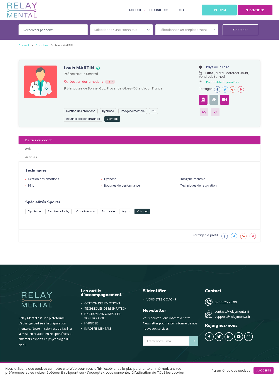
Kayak (126, 211)
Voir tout (112, 119)
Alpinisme (34, 211)
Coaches (42, 45)
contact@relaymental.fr (232, 311)
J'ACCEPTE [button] (263, 370)
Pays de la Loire (217, 67)
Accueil (24, 45)
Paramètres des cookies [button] (231, 371)
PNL (153, 111)
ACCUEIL (135, 10)
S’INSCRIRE (219, 10)
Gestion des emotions (86, 81)
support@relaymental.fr (232, 316)
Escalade (108, 211)
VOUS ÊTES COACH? (161, 299)
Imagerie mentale (133, 111)
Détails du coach (38, 140)
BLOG (179, 10)
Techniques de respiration (198, 185)
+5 (110, 82)
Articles (31, 157)
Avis (28, 149)
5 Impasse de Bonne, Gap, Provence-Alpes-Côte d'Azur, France (113, 88)
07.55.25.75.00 (226, 302)
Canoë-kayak (85, 211)
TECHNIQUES (158, 10)
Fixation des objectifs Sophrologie (102, 316)
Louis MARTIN (79, 68)
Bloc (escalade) (58, 211)
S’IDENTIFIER (255, 10)
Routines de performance (83, 119)
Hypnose (108, 111)
